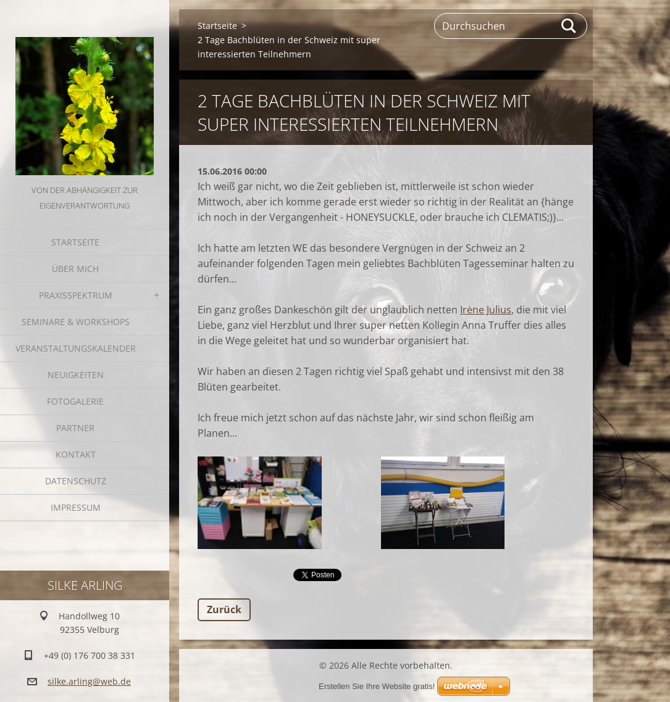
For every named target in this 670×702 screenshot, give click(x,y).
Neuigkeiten (76, 375)
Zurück (224, 609)
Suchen (569, 26)
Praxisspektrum (75, 295)
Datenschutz (75, 481)
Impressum (76, 507)
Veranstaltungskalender (75, 348)
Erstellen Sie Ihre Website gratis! (377, 686)
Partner (75, 428)
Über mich (75, 269)
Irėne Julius (485, 309)
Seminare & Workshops (76, 322)
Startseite (75, 242)
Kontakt (76, 454)
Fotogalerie (75, 401)
